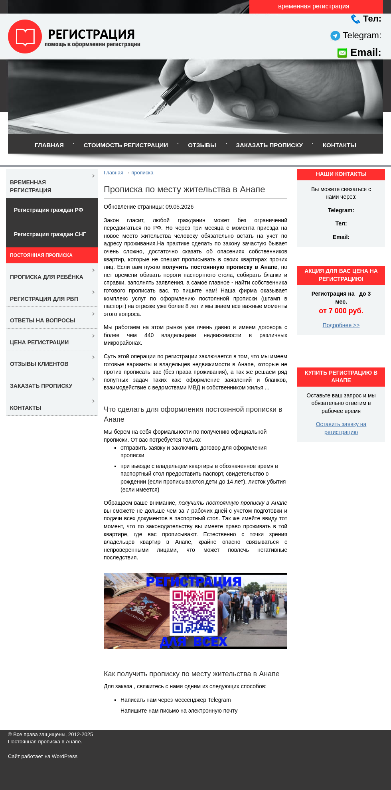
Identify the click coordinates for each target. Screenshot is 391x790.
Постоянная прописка (41, 255)
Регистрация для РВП (44, 299)
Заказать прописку (269, 145)
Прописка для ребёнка (46, 277)
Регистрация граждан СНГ (50, 234)
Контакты (339, 145)
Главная (49, 145)
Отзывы (202, 145)
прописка (142, 173)
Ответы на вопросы (42, 320)
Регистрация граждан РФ (48, 210)
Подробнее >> (341, 325)
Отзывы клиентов (39, 364)
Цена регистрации (39, 342)
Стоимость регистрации (126, 145)
